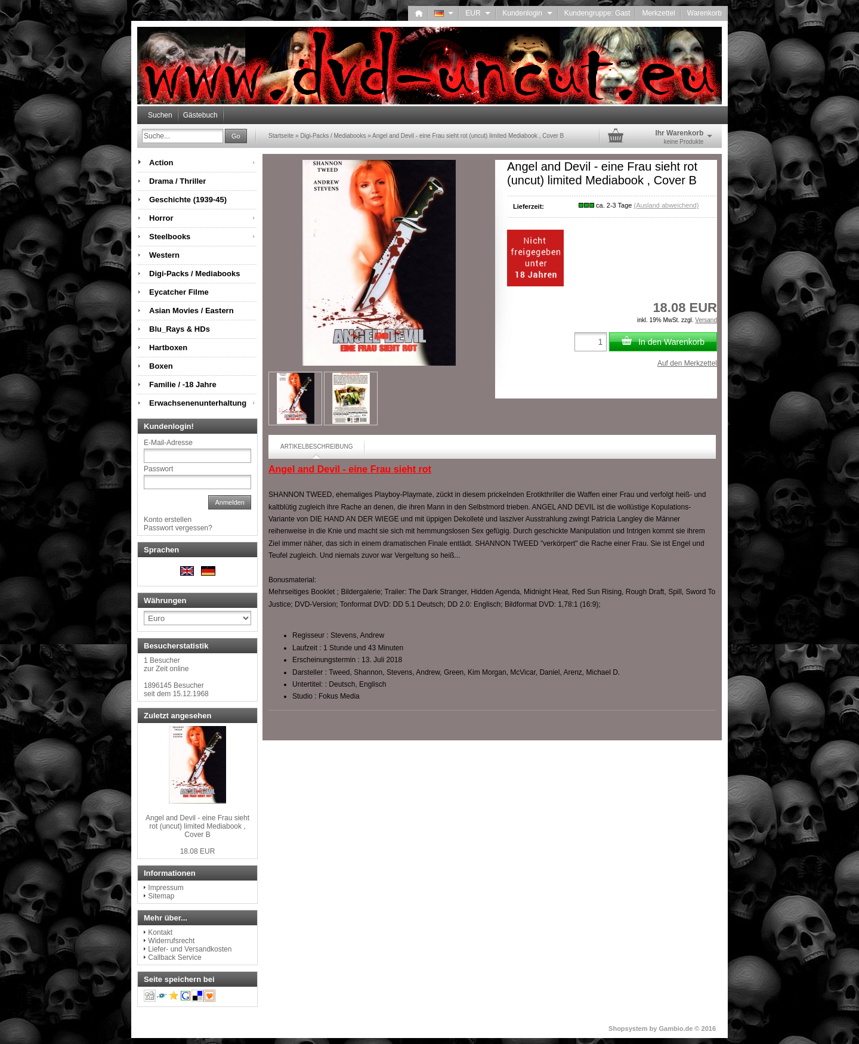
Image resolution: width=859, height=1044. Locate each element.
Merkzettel (658, 13)
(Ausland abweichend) (666, 205)
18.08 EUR (197, 851)
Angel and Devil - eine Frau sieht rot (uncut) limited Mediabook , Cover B (197, 826)
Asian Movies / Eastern (191, 310)
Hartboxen (168, 347)
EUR (477, 13)
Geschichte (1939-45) (188, 199)
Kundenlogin (527, 13)
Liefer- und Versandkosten (189, 949)
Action (161, 162)
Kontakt (160, 932)
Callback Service (174, 957)
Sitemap (161, 896)
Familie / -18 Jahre (183, 384)
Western (164, 255)
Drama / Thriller (177, 181)
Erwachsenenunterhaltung (197, 403)
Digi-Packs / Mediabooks (194, 273)
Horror (161, 218)
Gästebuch (200, 115)
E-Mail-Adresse (168, 442)
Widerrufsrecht (171, 941)
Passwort (158, 469)
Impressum (165, 888)
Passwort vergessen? (178, 528)
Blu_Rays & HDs (179, 329)
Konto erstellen (167, 519)
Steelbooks (169, 236)
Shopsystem (627, 1028)
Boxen (161, 366)
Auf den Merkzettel (687, 363)
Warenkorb (704, 13)
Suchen (160, 115)
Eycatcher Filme (179, 292)
